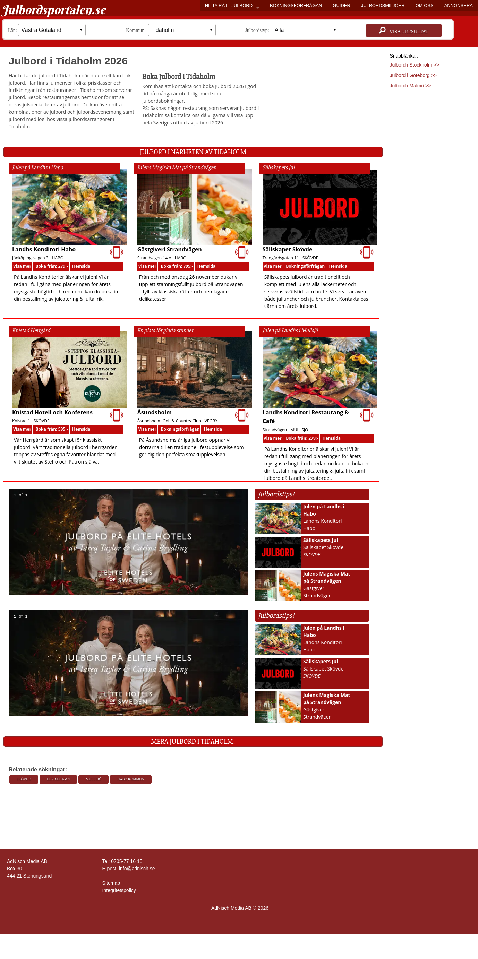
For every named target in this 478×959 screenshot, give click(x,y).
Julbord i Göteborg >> (413, 75)
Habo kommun (130, 779)
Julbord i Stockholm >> (414, 65)
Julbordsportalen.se (53, 9)
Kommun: (171, 30)
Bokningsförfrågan (305, 266)
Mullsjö (93, 779)
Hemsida (81, 266)
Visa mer (22, 266)
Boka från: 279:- (52, 266)
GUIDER (341, 5)
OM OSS (425, 5)
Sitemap (111, 883)
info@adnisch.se (137, 868)
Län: (47, 30)
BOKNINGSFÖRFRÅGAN (296, 5)
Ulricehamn (58, 779)
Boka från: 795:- (177, 266)
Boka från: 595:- (52, 429)
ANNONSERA (458, 5)
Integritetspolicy (119, 890)
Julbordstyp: (292, 30)
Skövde (24, 779)
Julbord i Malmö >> (410, 85)
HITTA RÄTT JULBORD (229, 5)
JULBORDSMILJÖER (383, 5)
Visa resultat (403, 30)
